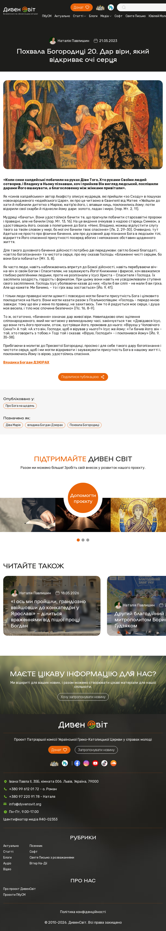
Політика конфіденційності (83, 912)
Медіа (106, 16)
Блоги (93, 16)
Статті (79, 16)
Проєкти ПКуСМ (14, 895)
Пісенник (36, 846)
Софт (119, 16)
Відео (7, 869)
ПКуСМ (46, 16)
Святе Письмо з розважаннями (52, 857)
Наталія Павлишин (73, 41)
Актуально (62, 16)
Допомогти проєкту (83, 498)
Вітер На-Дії (38, 863)
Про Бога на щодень (20, 406)
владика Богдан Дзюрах (45, 425)
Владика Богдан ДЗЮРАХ (26, 362)
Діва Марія (13, 425)
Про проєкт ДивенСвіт (19, 889)
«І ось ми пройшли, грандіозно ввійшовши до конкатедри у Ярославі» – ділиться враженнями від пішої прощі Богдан (48, 613)
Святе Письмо (136, 16)
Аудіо (7, 863)
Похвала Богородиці (84, 425)
